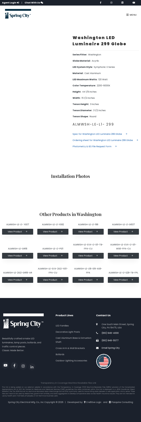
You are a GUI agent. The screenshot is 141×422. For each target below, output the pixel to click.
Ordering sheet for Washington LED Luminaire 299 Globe (105, 140)
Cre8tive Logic (93, 402)
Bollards (60, 354)
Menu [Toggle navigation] (131, 14)
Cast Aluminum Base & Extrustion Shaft (73, 340)
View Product (18, 231)
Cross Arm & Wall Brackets (70, 348)
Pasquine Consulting (122, 402)
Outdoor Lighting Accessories (71, 360)
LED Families (62, 325)
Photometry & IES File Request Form (95, 146)
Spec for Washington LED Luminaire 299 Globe (100, 134)
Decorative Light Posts (68, 331)
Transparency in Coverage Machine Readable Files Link (68, 382)
